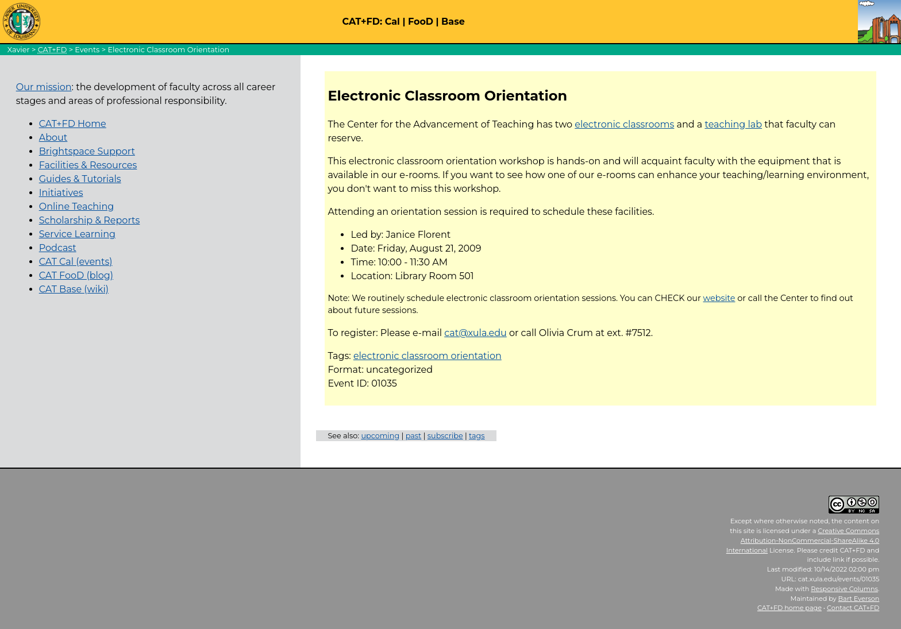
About (53, 137)
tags (477, 435)
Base (453, 21)
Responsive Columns (844, 589)
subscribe (445, 435)
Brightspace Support (87, 151)
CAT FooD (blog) (76, 275)
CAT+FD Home (72, 123)
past (414, 435)
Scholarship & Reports (89, 220)
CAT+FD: (362, 21)
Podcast (57, 247)
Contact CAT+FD (853, 608)
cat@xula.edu (475, 332)
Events (87, 49)
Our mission (44, 87)
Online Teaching (76, 206)
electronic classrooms (624, 124)
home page (789, 608)
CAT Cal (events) (76, 261)
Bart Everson (859, 599)
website (719, 298)
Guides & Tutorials (80, 178)
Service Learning (77, 234)
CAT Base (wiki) (74, 289)
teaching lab (733, 124)
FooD (420, 21)
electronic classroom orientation (427, 355)
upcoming (380, 435)
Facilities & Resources (88, 165)
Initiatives (61, 192)
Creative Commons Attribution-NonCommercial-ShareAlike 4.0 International (803, 540)
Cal (392, 21)
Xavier (18, 49)
